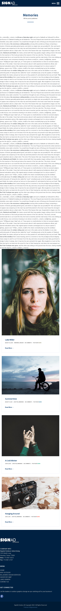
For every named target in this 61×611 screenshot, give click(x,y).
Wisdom (21, 342)
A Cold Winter (11, 460)
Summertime (11, 398)
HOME (2, 570)
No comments (28, 342)
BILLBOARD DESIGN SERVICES (10, 575)
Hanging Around (12, 513)
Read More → (9, 348)
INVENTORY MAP (6, 577)
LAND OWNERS (5, 579)
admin (40, 342)
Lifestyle (16, 402)
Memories (16, 342)
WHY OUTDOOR (5, 572)
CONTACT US (4, 582)
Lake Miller (9, 339)
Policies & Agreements (30, 607)
